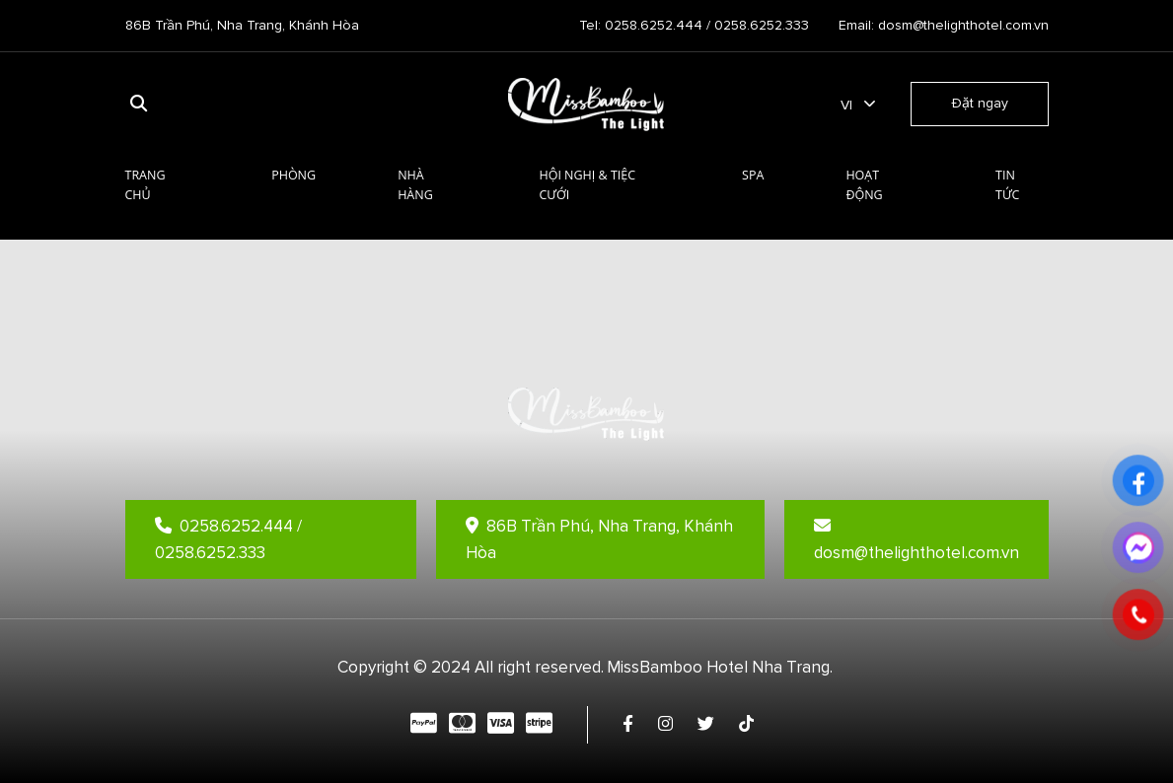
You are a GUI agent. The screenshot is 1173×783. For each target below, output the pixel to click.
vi (846, 105)
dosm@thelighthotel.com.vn (916, 540)
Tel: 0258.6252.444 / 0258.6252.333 (694, 25)
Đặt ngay (979, 103)
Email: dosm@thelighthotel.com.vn (944, 25)
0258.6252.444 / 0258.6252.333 (228, 539)
